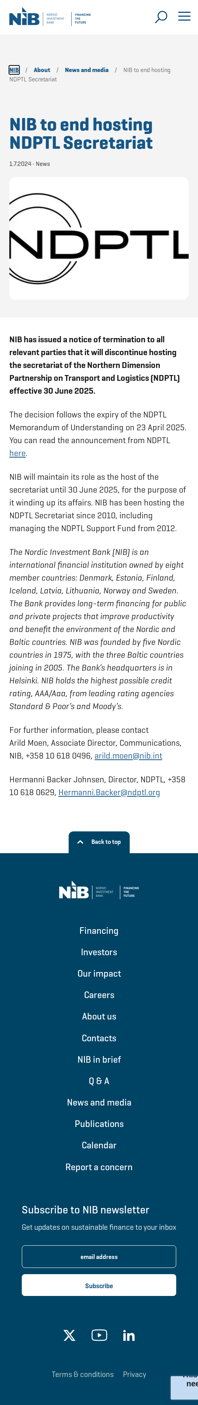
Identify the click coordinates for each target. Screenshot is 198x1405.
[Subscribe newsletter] (99, 1285)
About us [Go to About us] (99, 1016)
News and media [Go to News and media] (99, 1102)
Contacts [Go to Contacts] (99, 1038)
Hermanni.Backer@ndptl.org (109, 792)
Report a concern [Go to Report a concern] (99, 1167)
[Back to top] (99, 842)
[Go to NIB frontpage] (50, 19)
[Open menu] (184, 17)
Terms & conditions (83, 1374)
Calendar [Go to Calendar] (99, 1145)
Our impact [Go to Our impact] (99, 973)
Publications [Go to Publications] (99, 1124)
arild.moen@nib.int (128, 755)
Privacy (134, 1374)
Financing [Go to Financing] (99, 930)
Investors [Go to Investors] (99, 952)
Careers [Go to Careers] (99, 995)
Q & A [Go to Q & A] (99, 1081)
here (17, 453)
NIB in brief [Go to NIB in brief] (99, 1059)
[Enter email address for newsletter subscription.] (99, 1256)
